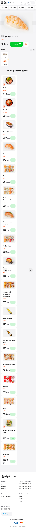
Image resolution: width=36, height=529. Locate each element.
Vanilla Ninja (7, 246)
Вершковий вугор (9, 364)
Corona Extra (7, 318)
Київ (20, 496)
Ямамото (6, 176)
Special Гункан (8, 132)
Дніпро (21, 498)
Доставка (4, 484)
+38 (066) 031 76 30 (25, 486)
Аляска (5, 386)
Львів (20, 501)
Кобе (4, 408)
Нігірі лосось (7, 154)
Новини (3, 486)
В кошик (16, 44)
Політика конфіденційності (17, 519)
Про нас (3, 488)
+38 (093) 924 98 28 (25, 488)
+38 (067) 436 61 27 (25, 484)
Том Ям (5, 110)
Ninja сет (6, 454)
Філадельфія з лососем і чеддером (7, 294)
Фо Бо (5, 88)
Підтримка (6, 513)
